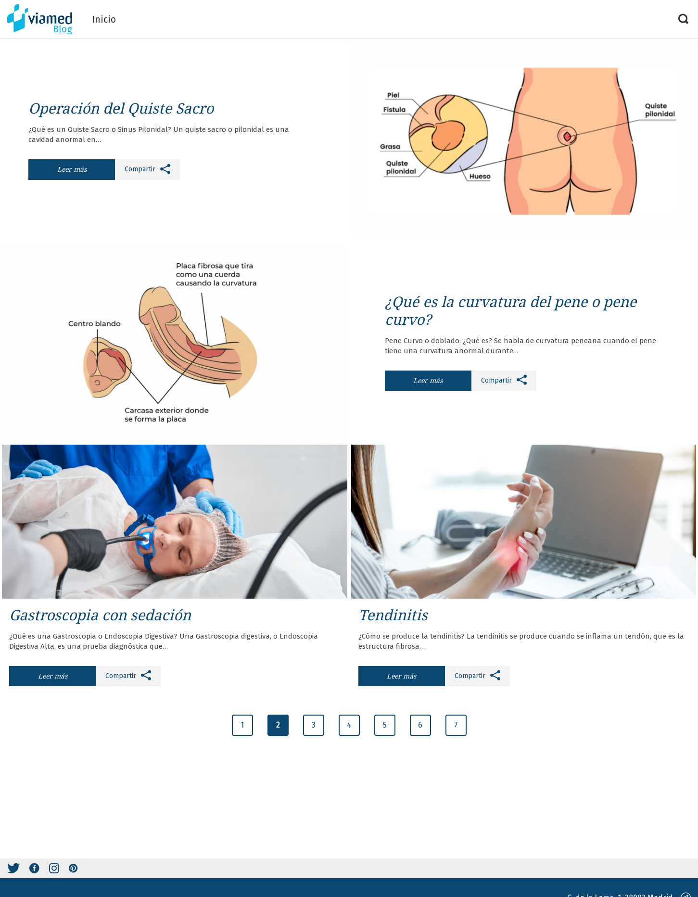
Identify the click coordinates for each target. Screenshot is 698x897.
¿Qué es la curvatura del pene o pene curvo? (510, 311)
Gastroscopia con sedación (100, 615)
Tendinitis (393, 615)
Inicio (104, 19)
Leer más (72, 169)
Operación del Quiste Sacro (122, 108)
